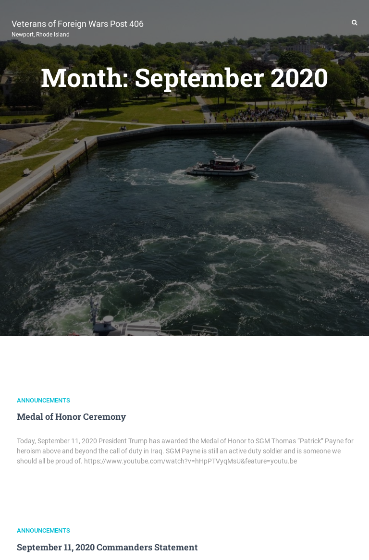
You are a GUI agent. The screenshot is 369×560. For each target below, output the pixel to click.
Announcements (43, 400)
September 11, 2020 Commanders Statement (107, 547)
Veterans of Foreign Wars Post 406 (78, 27)
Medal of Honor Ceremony (71, 416)
